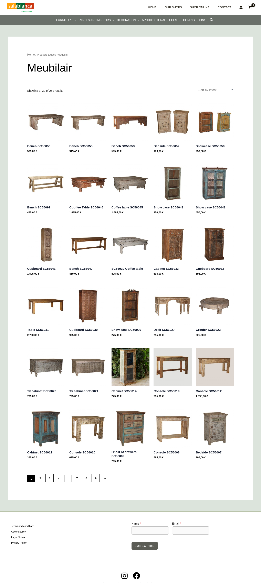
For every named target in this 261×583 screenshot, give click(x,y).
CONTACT (226, 7)
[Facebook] (136, 568)
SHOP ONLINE (208, 7)
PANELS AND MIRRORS (97, 20)
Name (136, 516)
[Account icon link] (241, 7)
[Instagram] (124, 568)
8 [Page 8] (83, 471)
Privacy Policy (19, 534)
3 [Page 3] (49, 471)
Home (30, 54)
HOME (172, 7)
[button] (211, 20)
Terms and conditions (22, 519)
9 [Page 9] (92, 471)
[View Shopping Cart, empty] (250, 7)
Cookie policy (18, 524)
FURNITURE (66, 20)
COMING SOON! (194, 20)
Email (176, 516)
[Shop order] (217, 89)
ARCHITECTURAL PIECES (161, 20)
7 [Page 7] (75, 471)
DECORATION (128, 20)
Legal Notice (18, 529)
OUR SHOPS (187, 7)
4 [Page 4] (57, 471)
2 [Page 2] (40, 471)
